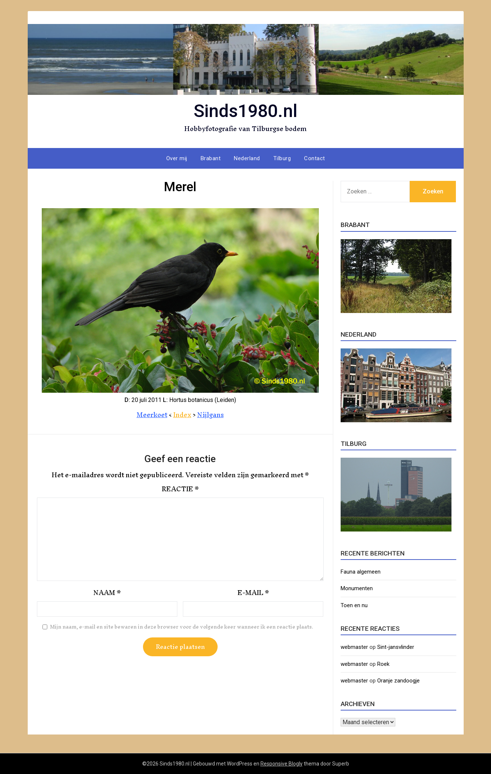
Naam (107, 593)
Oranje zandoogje (398, 680)
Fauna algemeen (361, 571)
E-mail (253, 593)
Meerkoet (152, 414)
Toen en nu (354, 605)
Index (182, 414)
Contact (314, 158)
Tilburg (282, 158)
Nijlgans (210, 414)
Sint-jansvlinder (395, 647)
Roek (383, 664)
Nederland (247, 158)
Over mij (176, 158)
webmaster (354, 647)
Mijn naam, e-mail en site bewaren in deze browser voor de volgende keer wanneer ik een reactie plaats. (181, 627)
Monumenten (357, 588)
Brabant (211, 158)
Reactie (180, 489)
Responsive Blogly (281, 764)
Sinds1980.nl (245, 110)
